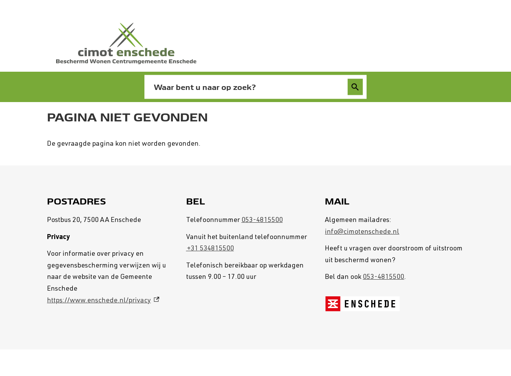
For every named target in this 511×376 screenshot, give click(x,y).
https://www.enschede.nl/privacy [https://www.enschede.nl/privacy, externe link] (103, 300)
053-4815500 (262, 220)
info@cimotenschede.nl (362, 232)
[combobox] (247, 87)
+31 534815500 (210, 248)
